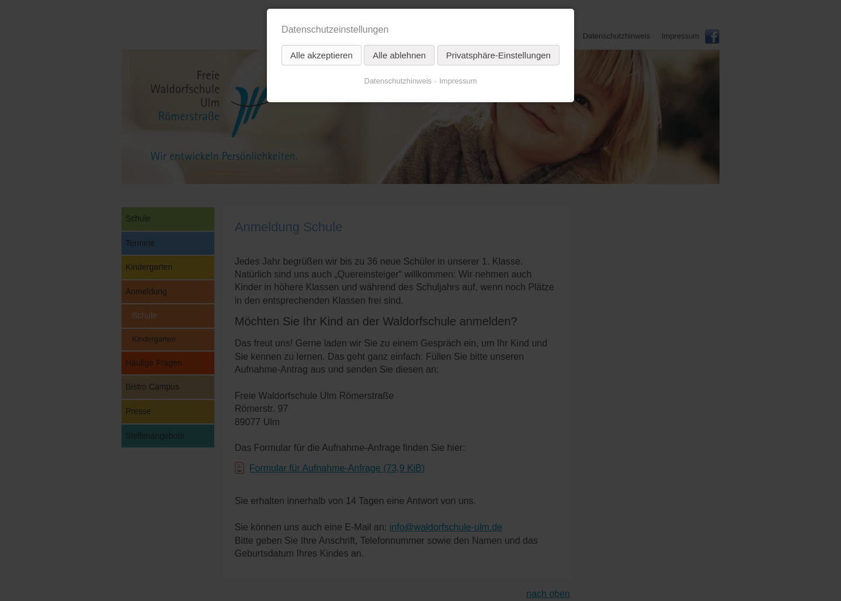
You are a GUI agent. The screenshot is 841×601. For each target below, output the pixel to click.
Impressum (458, 81)
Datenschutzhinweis (398, 81)
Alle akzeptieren (321, 55)
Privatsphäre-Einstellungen (498, 55)
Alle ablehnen (399, 55)
